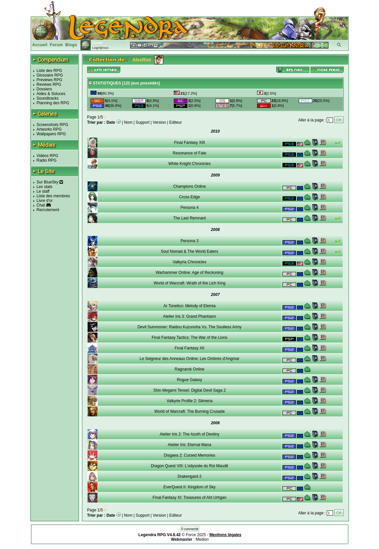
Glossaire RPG (50, 75)
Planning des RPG (53, 103)
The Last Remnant (189, 218)
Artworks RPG (49, 129)
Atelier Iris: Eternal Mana (189, 444)
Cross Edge (189, 197)
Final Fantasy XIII (189, 142)
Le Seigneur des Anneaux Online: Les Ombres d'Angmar (190, 358)
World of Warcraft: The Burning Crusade (189, 411)
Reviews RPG (49, 84)
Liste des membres (53, 196)
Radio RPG (47, 160)
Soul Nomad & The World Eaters (189, 251)
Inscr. (105, 47)
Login (96, 47)
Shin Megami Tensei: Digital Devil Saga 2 (189, 390)
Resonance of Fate (189, 153)
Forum (56, 45)
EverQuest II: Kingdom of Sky (189, 487)
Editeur (175, 122)
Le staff (43, 191)
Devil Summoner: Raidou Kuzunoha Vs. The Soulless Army (189, 327)
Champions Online (189, 186)
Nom (128, 122)
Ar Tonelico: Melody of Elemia (190, 306)
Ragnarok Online (189, 369)
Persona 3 (189, 241)
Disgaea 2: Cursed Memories (189, 455)
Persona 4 (189, 207)
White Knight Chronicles (189, 163)
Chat (41, 205)
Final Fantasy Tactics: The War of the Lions (189, 337)
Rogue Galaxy (189, 379)
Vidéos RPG (47, 155)
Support (143, 122)
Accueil (40, 45)
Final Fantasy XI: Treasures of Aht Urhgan (189, 497)
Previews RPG (49, 80)
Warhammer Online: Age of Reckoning (189, 272)
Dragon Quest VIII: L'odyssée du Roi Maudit (189, 466)
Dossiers (44, 89)
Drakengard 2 (189, 476)
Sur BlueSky (50, 182)
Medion (202, 539)
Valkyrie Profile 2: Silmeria (189, 401)
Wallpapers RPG (51, 134)
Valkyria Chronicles (190, 262)
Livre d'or (45, 200)
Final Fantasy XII (189, 348)
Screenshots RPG (52, 124)
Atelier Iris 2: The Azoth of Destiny (189, 434)
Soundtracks (48, 98)
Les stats (45, 186)
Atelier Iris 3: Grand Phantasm (189, 316)
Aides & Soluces (51, 93)
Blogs (71, 45)
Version (159, 122)
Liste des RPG (49, 70)
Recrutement (48, 210)
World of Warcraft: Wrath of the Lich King (189, 283)
